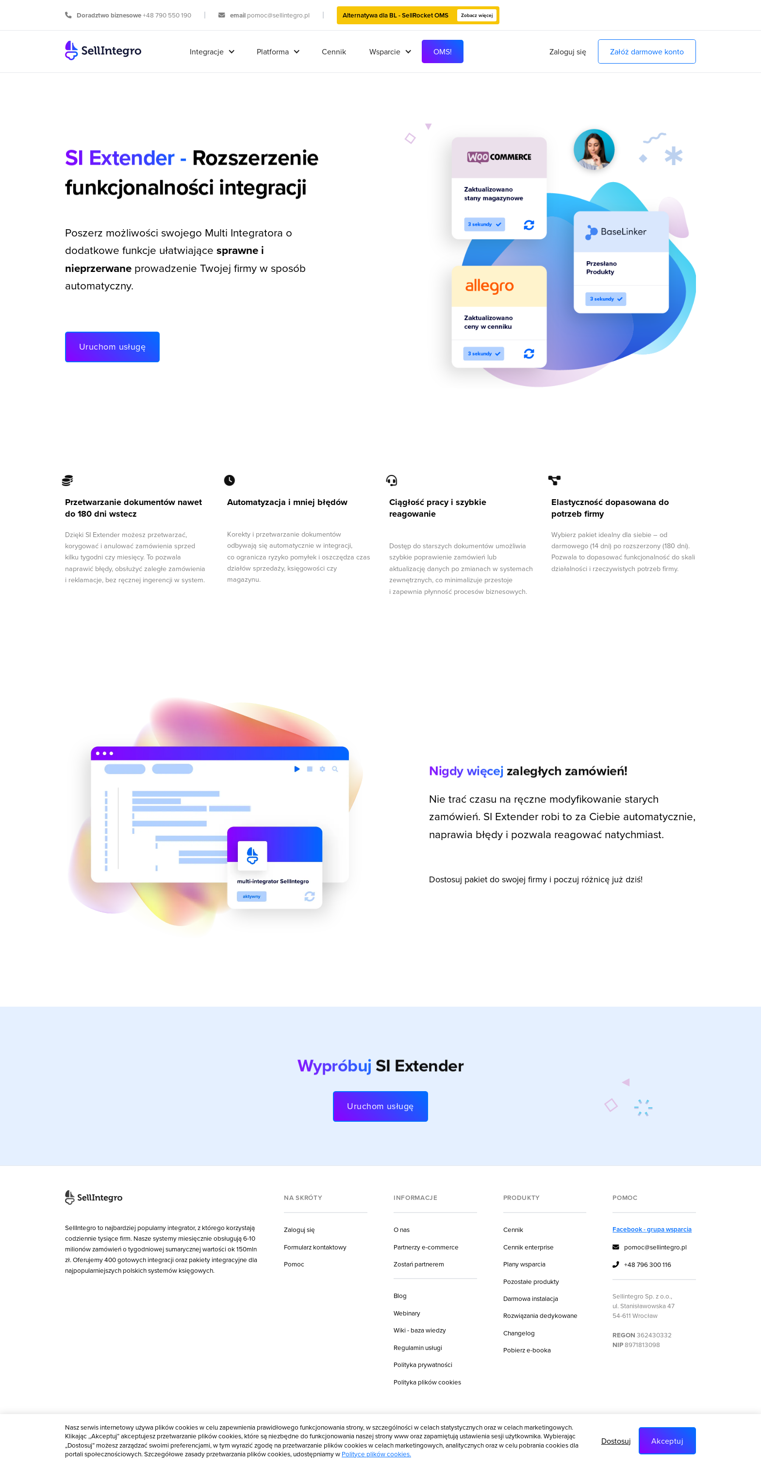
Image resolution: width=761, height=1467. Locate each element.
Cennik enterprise (528, 1246)
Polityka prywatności (423, 1364)
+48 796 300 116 (641, 1265)
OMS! (442, 51)
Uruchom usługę (112, 346)
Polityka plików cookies (427, 1381)
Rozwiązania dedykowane (540, 1315)
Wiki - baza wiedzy (420, 1329)
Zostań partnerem (419, 1263)
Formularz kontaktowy (315, 1246)
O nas (402, 1229)
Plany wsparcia (524, 1263)
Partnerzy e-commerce (426, 1246)
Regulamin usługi (418, 1347)
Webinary (407, 1312)
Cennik (334, 51)
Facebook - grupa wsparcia (652, 1229)
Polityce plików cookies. (376, 1453)
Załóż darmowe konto (647, 51)
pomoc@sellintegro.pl (649, 1247)
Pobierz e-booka (527, 1349)
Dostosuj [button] (616, 1441)
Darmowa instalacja (530, 1298)
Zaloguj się (567, 51)
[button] (211, 51)
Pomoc (294, 1263)
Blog (400, 1295)
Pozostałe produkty (531, 1281)
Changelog (519, 1332)
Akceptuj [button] (667, 1440)
